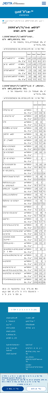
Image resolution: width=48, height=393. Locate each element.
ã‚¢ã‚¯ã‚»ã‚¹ (29, 345)
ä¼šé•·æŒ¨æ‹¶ (11, 318)
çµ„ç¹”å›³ (9, 324)
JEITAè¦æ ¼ (30, 328)
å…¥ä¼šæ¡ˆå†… (11, 334)
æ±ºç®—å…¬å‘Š (11, 338)
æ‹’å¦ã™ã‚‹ (36, 389)
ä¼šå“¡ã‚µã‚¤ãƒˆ (11, 354)
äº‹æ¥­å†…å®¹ (30, 318)
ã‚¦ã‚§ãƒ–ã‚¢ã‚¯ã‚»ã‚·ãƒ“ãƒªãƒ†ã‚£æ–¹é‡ (34, 367)
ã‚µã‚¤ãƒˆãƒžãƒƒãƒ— (13, 345)
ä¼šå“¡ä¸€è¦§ (10, 331)
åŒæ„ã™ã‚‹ (13, 389)
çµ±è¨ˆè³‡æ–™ (9, 21)
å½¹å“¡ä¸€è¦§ (10, 328)
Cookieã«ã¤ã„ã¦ (24, 384)
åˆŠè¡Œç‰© (30, 324)
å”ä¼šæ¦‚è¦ (11, 321)
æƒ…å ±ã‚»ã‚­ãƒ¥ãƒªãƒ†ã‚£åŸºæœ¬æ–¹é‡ (34, 359)
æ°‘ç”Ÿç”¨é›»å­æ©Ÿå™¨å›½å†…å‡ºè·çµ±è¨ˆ (29, 21)
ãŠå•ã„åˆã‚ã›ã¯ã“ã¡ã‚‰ (24, 309)
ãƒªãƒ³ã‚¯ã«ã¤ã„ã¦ (34, 348)
